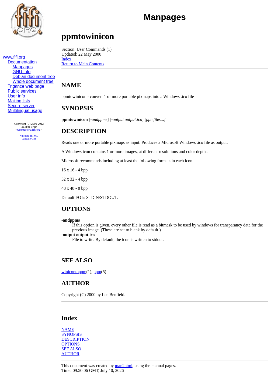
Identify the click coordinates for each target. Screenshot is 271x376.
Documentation (22, 62)
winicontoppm (73, 271)
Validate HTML (29, 135)
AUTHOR (70, 353)
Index (66, 59)
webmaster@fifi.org (28, 129)
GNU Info (22, 71)
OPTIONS (70, 344)
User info (16, 96)
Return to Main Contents (82, 64)
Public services (22, 91)
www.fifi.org (14, 57)
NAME (67, 329)
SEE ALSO (71, 349)
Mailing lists (19, 101)
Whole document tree (33, 81)
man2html (124, 365)
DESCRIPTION (75, 339)
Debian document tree (34, 76)
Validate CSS (29, 138)
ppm (97, 271)
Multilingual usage (25, 110)
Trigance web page (26, 86)
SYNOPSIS (71, 334)
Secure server (21, 105)
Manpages (23, 67)
